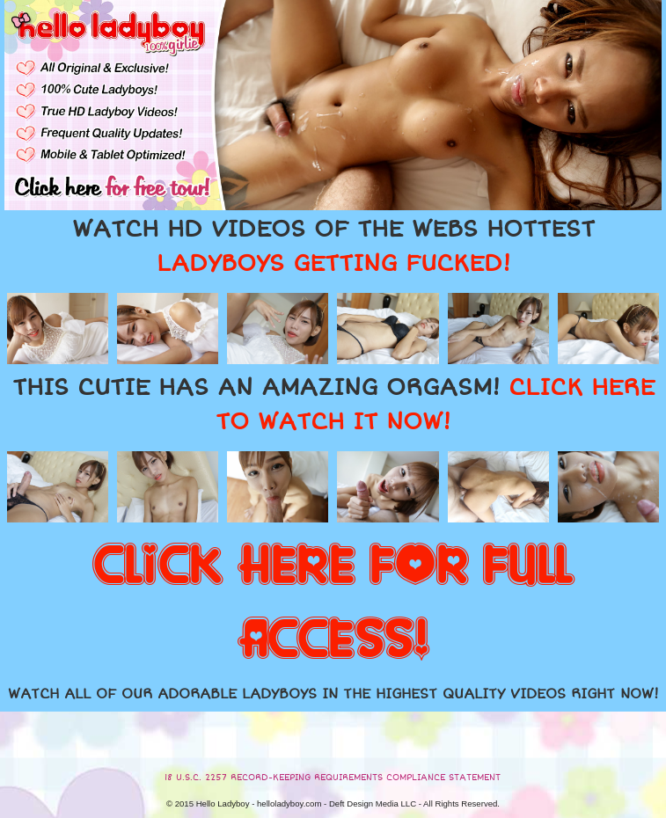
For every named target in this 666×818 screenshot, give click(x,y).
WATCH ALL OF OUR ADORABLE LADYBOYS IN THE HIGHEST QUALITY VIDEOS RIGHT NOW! (333, 694)
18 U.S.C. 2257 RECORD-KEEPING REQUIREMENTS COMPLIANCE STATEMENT (333, 777)
